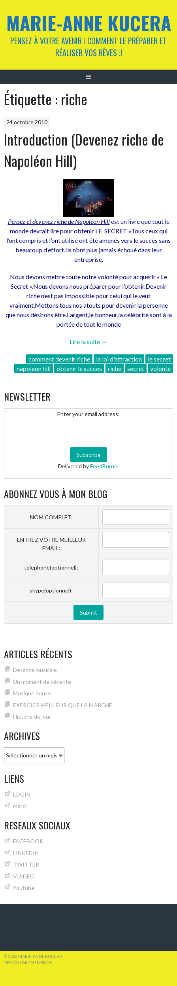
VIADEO (24, 876)
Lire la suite (88, 341)
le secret (159, 359)
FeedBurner (104, 466)
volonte (160, 368)
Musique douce (32, 693)
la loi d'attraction (119, 359)
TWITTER (26, 864)
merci (19, 805)
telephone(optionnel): (51, 567)
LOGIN (21, 794)
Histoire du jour (32, 716)
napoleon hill (34, 368)
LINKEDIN (26, 853)
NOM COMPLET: (51, 517)
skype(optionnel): (51, 590)
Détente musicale (35, 669)
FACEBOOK (28, 841)
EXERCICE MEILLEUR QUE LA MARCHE (62, 705)
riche (114, 368)
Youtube (23, 887)
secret (135, 368)
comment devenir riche (59, 359)
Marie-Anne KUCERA (88, 23)
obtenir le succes (79, 368)
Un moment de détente (42, 681)
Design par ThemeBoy (28, 962)
